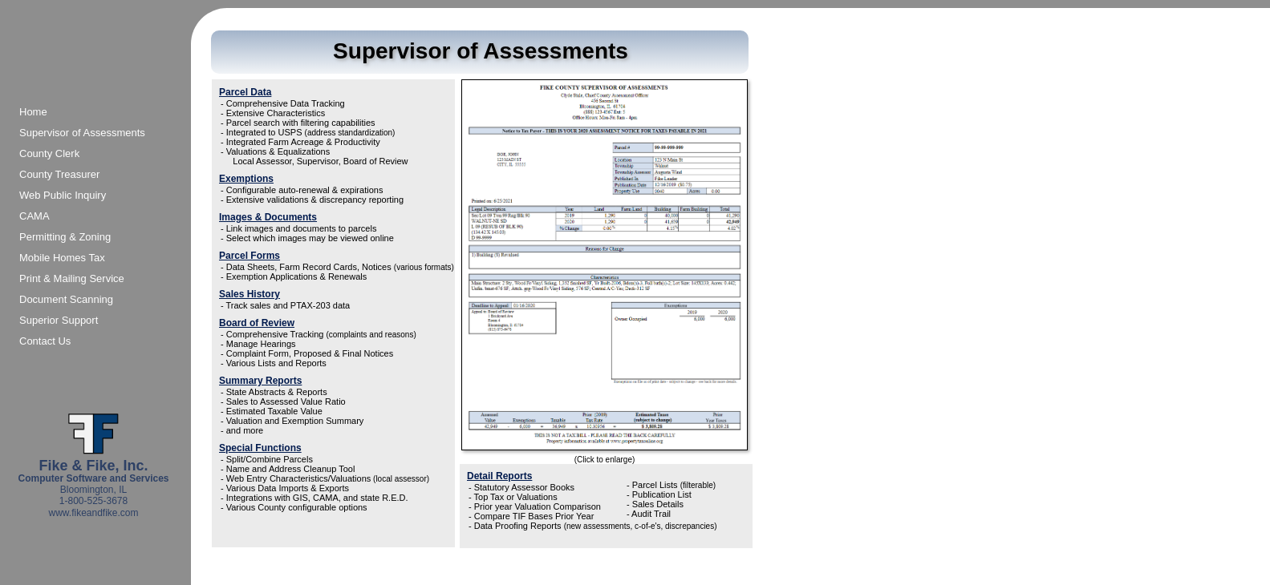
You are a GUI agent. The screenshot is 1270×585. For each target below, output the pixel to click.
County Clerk (49, 153)
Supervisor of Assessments (82, 133)
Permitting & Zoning (65, 237)
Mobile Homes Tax (62, 258)
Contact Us (45, 341)
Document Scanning (66, 299)
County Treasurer (59, 174)
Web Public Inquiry (62, 195)
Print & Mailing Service (71, 278)
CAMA (34, 216)
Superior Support (58, 320)
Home (33, 112)
